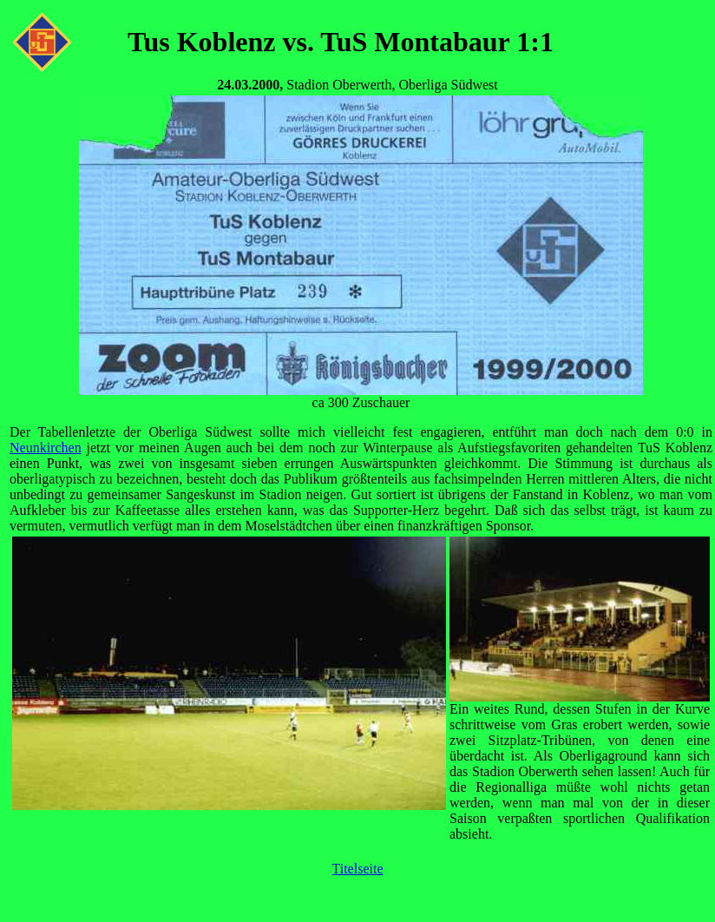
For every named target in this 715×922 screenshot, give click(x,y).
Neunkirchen (46, 447)
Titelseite (358, 868)
